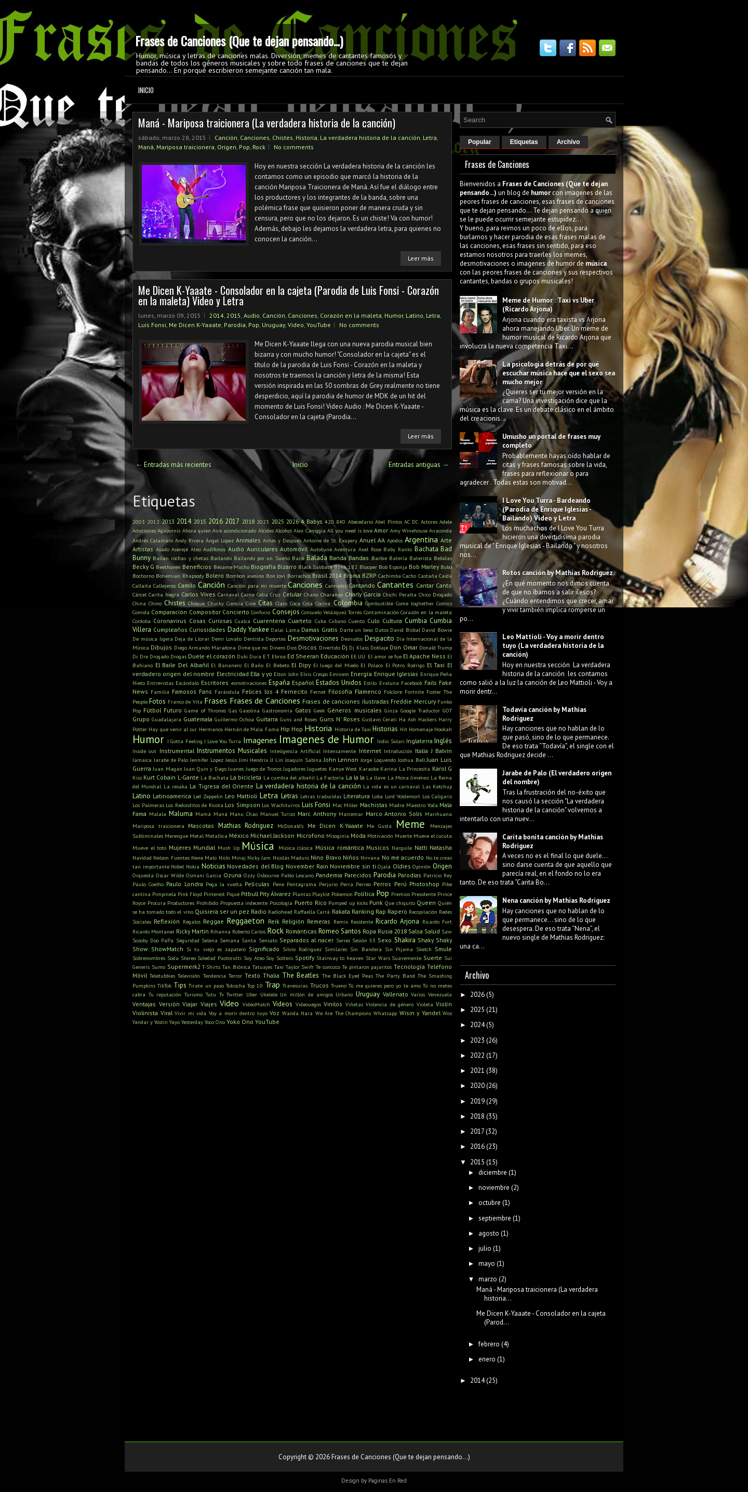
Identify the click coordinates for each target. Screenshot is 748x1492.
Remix (340, 921)
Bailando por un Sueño (262, 558)
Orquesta (143, 875)
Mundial (204, 847)
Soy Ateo (254, 958)
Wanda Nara (297, 1013)
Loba (377, 796)
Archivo (568, 142)
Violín (444, 1004)
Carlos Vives (198, 594)
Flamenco (368, 691)
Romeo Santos (339, 931)
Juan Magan (167, 768)
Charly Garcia (363, 594)
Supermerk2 (184, 966)
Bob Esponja (393, 566)
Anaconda (440, 530)
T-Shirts (211, 966)
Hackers (427, 719)
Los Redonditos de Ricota (194, 805)
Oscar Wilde (170, 875)
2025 (278, 521)
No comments (294, 147)
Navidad (142, 857)
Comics (444, 603)
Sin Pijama (399, 949)
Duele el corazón (211, 656)
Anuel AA (372, 540)
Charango (331, 594)
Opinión (421, 866)
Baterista (420, 558)
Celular (292, 594)
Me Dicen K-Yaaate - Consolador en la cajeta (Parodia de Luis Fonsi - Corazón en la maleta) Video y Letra (288, 295)
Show (140, 949)
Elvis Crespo (313, 674)
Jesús (231, 759)
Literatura (356, 796)
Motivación (380, 835)
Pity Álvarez (275, 894)
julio (484, 1248)
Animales (248, 540)
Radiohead (280, 911)
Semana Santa (238, 940)
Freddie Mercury (413, 701)
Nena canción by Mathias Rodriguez (556, 900)
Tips (179, 985)
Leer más (421, 258)
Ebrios (279, 656)
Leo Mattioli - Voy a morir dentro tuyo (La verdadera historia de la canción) (553, 645)
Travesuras (295, 985)
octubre (489, 1202)
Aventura (345, 549)
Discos (307, 647)
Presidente (423, 894)
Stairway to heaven (340, 958)
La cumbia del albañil (289, 777)
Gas (233, 710)
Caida (445, 575)
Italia (421, 751)
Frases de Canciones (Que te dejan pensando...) (239, 40)
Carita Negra (164, 594)
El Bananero (226, 665)
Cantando (362, 585)
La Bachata (215, 777)
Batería (398, 558)
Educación (334, 656)
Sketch (424, 949)
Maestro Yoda (422, 805)
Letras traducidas (320, 796)
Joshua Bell (411, 759)
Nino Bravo (326, 857)
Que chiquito (400, 902)
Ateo (196, 549)
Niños (351, 857)
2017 (232, 521)
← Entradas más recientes (173, 464)
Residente (362, 921)
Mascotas (201, 825)
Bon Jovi (275, 575)
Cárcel (139, 594)
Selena (210, 940)
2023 (263, 521)
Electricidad (233, 674)
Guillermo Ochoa (234, 719)
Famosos (184, 691)
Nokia (192, 866)
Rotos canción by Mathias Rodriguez (557, 572)
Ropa (369, 931)
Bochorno (143, 575)
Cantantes (395, 584)
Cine (251, 603)
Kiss (137, 777)
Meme (410, 824)
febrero (489, 1344)
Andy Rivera (189, 540)
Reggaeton (245, 920)
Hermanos (211, 729)
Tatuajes (262, 966)
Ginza (391, 710)
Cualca (242, 621)
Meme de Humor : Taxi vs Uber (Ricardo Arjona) (548, 305)
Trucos (319, 985)
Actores (429, 521)
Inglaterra (419, 741)
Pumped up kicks (347, 902)
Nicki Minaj (232, 857)
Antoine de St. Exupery (330, 540)
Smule (443, 949)
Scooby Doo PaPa (152, 940)
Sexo (385, 940)
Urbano (344, 994)
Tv (221, 994)
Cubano (337, 621)
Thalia (271, 975)
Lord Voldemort (402, 796)
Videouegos (308, 1004)
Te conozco (328, 966)
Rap (381, 911)
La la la (355, 777)
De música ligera (152, 638)
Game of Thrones (204, 710)
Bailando (221, 558)
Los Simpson (242, 805)
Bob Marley (424, 566)
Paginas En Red (387, 1480)
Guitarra (267, 719)
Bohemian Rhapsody (180, 575)
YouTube (318, 325)
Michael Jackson (272, 835)
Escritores (215, 682)
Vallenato (395, 994)
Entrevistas (160, 682)
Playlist (321, 894)
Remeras (318, 921)
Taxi (279, 966)
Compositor (205, 612)
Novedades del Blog (255, 866)
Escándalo (187, 682)
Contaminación (381, 612)
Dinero (277, 647)
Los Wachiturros (281, 805)
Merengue (176, 835)
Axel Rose (369, 549)
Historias (385, 728)
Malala (157, 814)
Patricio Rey (437, 875)
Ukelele (268, 994)
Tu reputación (165, 994)
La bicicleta (245, 777)
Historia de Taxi (353, 729)
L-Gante (188, 777)
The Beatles (300, 975)
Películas (257, 884)
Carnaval (228, 594)
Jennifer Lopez (206, 759)
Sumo (158, 966)
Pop (244, 147)
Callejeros (164, 585)
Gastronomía (277, 710)
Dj (345, 647)
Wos (447, 1013)
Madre (396, 805)
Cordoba (141, 621)
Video (296, 325)
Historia (306, 137)
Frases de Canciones (265, 700)
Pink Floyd (190, 894)
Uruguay (273, 325)
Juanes (236, 768)
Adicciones (144, 530)
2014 (216, 315)
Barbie (379, 558)
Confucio (260, 612)
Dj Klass (358, 647)
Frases (215, 700)
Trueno (338, 985)
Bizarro (287, 566)
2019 (477, 1101)
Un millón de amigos (306, 994)
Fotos (157, 701)
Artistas (142, 549)
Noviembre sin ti (353, 866)
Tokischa (235, 985)
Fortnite (414, 691)
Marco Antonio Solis (394, 814)
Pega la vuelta (224, 884)
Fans (205, 691)
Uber (251, 994)
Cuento (357, 621)
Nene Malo (204, 857)
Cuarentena (269, 621)
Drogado (159, 656)
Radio (258, 911)
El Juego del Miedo (335, 665)
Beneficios (196, 566)
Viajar (189, 1004)
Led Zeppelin (208, 796)
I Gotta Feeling (184, 741)
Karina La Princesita (405, 768)
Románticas (301, 931)
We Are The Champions (343, 1013)
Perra (346, 884)
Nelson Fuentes (171, 857)
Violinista (145, 1013)
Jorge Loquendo (378, 759)
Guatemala (197, 719)
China (139, 603)
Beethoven (168, 566)
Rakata (341, 911)
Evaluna (389, 682)
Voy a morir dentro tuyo (238, 1013)
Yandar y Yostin (150, 1022)
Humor (393, 315)
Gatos (303, 710)
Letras (289, 796)
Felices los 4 (260, 691)
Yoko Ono (239, 1022)
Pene (278, 884)
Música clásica (295, 847)
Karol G (442, 768)
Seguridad (187, 940)
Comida (141, 612)
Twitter (234, 994)
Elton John (286, 674)
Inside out (144, 751)
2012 (153, 521)
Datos (382, 629)
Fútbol (152, 710)
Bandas (359, 558)
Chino (155, 603)
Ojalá (384, 866)
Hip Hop (291, 729)
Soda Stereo (181, 958)
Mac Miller (345, 805)
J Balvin (441, 751)
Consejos (286, 611)
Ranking (363, 911)
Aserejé (179, 549)
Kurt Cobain (159, 777)
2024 (477, 1024)
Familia (160, 691)
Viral (166, 1013)
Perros (382, 884)
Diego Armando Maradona (205, 647)
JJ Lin (276, 759)
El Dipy (301, 665)
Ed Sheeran (303, 656)
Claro (281, 603)
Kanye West (343, 768)
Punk (376, 902)
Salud (432, 931)
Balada (316, 557)
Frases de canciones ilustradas (345, 701)
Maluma (181, 813)
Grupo (141, 719)
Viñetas (354, 1004)
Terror (235, 975)
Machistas (374, 805)
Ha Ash (407, 719)
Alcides (266, 530)
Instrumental (176, 751)
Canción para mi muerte (257, 585)
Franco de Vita (185, 701)
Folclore (393, 691)
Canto (444, 585)
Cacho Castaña (420, 575)
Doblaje (379, 647)
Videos (282, 1004)
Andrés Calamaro (152, 540)
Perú (400, 884)
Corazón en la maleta (351, 315)
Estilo (370, 682)
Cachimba (389, 575)
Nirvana (370, 857)
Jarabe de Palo (171, 759)
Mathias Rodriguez (246, 825)
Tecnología (409, 966)
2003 (138, 521)
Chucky (216, 603)
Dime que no (253, 647)
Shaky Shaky (435, 940)
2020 (477, 1085)
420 (329, 521)
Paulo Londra (184, 884)
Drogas (178, 656)
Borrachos (299, 575)
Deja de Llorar (192, 638)
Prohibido (207, 902)
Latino (414, 315)
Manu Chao (244, 814)
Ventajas (144, 1004)
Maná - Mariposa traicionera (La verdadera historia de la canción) (266, 123)
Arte (446, 540)
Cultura (392, 621)
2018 (248, 521)
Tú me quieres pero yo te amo (385, 985)
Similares (336, 949)
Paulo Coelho (148, 884)
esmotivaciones (248, 682)
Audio (252, 315)
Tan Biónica (236, 966)
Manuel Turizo (277, 814)
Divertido (329, 647)
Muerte (403, 835)
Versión (169, 1004)
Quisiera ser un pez (222, 911)
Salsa (415, 931)
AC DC (411, 521)
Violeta (425, 1004)
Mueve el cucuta (432, 835)
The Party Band (395, 975)
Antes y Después (282, 540)
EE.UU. (358, 656)
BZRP (369, 575)
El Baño (254, 665)
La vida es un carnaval (391, 786)
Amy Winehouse (409, 530)
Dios (292, 647)
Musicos (377, 847)
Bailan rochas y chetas (180, 558)
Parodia (235, 325)
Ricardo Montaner (153, 931)
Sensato (268, 940)
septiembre (494, 1218)
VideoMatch (256, 1004)
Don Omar (403, 647)
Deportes (275, 638)
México (239, 835)
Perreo (363, 884)
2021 (477, 1070)
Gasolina (249, 710)
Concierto (235, 612)
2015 (233, 315)
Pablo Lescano (297, 875)
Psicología (281, 902)
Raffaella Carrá (312, 911)
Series (343, 940)
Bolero (215, 575)
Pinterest (214, 894)
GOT (447, 710)
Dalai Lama (285, 629)
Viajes (209, 1004)
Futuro (173, 710)
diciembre (492, 1172)
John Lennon (341, 759)
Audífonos (214, 549)
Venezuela (440, 994)
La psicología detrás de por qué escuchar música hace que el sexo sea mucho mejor (558, 373)
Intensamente (339, 751)
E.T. (266, 656)
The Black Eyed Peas (347, 975)
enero (487, 1359)
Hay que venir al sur (173, 729)
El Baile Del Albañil (182, 665)
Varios (418, 994)
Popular (479, 142)
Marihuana (438, 814)
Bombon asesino (245, 575)
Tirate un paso (206, 985)
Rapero (397, 911)
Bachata (426, 548)
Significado (264, 949)
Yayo (174, 1022)
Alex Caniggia (309, 530)
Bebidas (443, 558)
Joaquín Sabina (303, 759)
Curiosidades (207, 629)
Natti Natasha (433, 847)
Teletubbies (162, 975)
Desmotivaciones (313, 638)
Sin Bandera (365, 949)
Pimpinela (164, 894)
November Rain (307, 866)
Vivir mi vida (190, 1013)
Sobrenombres (148, 958)
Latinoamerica (172, 796)
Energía (361, 674)
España (279, 682)
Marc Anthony (317, 814)
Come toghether (415, 603)
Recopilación (423, 911)
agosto (488, 1233)
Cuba (320, 621)
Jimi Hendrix (254, 759)
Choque (196, 603)
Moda (358, 835)
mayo (486, 1263)
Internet (370, 751)
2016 (215, 521)
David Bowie (437, 629)
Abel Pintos (388, 521)
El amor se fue (385, 656)
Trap (272, 984)
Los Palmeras (148, 805)
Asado (162, 549)
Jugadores (294, 768)
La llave (375, 777)
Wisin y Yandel (419, 1013)
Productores (180, 902)
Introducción (398, 751)
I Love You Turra (223, 741)
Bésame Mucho (231, 566)
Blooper (368, 566)
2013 (168, 521)
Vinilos (333, 1004)
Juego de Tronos (264, 768)
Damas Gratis (319, 629)
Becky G (143, 566)
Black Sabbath (315, 566)
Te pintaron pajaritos (367, 966)
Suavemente (406, 958)
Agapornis (168, 530)
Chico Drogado (435, 594)
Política (364, 894)
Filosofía (340, 691)
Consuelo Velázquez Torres (331, 612)
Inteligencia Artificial (295, 751)
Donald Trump (435, 647)
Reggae (213, 921)
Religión (293, 921)
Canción (226, 137)
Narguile (402, 847)
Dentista (254, 638)
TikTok (164, 985)
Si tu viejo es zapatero (216, 949)
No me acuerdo (403, 857)
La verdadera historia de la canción (370, 137)
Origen (226, 147)
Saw (447, 931)
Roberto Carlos (248, 931)
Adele (445, 521)
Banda (337, 558)
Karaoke (369, 768)
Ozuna (232, 875)
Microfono (311, 835)
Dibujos (161, 647)
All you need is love (349, 530)
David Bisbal (405, 629)
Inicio (146, 90)
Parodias (409, 875)
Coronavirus (169, 621)
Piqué (232, 894)
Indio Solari (390, 741)
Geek (319, 710)
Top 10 (255, 985)
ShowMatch (167, 949)
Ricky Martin (192, 931)
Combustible (379, 603)
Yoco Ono (215, 1022)
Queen (426, 902)
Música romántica (339, 847)
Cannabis (335, 585)
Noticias (213, 866)
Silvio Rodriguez (302, 949)
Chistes (282, 137)
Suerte (432, 958)
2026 (292, 521)
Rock (258, 147)
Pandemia (329, 875)
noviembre (494, 1187)
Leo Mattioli (241, 796)
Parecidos (357, 875)
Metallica (216, 835)
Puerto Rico (311, 902)
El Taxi (436, 665)
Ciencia (234, 603)
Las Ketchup (437, 786)
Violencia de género (389, 1004)
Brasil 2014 (326, 575)
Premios (400, 894)
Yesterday (192, 1022)
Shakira (405, 940)
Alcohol (283, 530)
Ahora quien (196, 530)
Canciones (255, 137)
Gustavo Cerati (379, 719)
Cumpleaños (170, 629)
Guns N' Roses (339, 719)
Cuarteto (300, 621)
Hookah (443, 729)
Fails (430, 682)
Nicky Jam (259, 857)
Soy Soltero (279, 958)
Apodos (395, 540)
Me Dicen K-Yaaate (195, 325)
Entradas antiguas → (419, 464)
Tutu (211, 994)
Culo (373, 621)
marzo (487, 1279)
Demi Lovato (226, 638)
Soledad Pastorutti (219, 958)
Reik (273, 921)
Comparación (169, 612)
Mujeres (180, 847)
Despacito (379, 638)
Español (303, 682)
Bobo (446, 566)
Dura (255, 656)
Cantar (425, 585)
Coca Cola (301, 603)
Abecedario (360, 521)
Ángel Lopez (220, 540)
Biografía (263, 566)
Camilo (187, 585)
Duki (242, 656)
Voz (274, 1013)
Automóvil (294, 549)
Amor (381, 530)
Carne (248, 594)
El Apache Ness (424, 656)
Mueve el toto (149, 847)
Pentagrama (301, 884)
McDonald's (290, 825)
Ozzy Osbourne (261, 875)
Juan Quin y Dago (205, 768)
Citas (265, 603)
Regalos (192, 921)
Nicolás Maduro (291, 857)
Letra (430, 137)
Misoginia (337, 835)
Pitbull (249, 894)
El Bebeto (277, 665)
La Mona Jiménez (408, 777)
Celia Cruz (268, 594)
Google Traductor (420, 710)
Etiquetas (524, 142)
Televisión (189, 975)
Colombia (348, 603)
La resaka (176, 786)
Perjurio (328, 884)
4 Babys (311, 521)
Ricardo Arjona (397, 921)
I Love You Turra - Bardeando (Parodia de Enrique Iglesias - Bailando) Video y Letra (546, 509)
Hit (403, 729)
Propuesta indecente (244, 902)
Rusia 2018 (392, 931)
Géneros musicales (354, 710)
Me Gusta (379, 825)
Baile (298, 558)
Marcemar (351, 814)
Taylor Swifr (300, 966)
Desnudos (352, 638)
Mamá (203, 814)
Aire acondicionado (234, 530)
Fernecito (294, 691)
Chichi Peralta (400, 594)
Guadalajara (166, 719)
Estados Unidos (339, 682)
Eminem (339, 674)
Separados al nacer (306, 940)
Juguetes (317, 768)
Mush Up (228, 847)
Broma (351, 575)
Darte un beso (356, 629)
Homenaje (421, 729)
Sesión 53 (364, 940)
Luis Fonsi (152, 325)
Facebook (411, 682)
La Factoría (330, 777)
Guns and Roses (298, 719)
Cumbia (416, 620)
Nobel (177, 866)
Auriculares (262, 549)
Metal (197, 835)
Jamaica (142, 759)
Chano (311, 594)
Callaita (141, 585)
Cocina (322, 603)
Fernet (318, 691)
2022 (477, 1055)
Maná (146, 147)
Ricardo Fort (437, 921)
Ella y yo (261, 674)
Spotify (304, 958)
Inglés (443, 740)
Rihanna (220, 931)
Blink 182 (345, 566)
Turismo (193, 994)
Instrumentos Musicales (232, 750)
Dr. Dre (140, 656)
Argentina (421, 539)
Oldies (402, 866)
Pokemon (342, 894)
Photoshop (424, 884)
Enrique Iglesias (396, 674)
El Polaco (371, 665)
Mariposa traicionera (185, 147)
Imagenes (260, 740)
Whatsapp (385, 1013)
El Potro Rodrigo (404, 665)
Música (258, 846)
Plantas (301, 894)
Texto (252, 975)
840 (340, 521)
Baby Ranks (397, 549)
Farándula (227, 691)
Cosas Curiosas (210, 621)
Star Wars (378, 958)
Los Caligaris (437, 796)
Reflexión (167, 921)
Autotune (321, 549)
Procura (157, 902)
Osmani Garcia (203, 875)
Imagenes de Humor (326, 739)
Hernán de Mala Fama (251, 729)
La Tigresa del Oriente (221, 786)
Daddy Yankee (248, 629)
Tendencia (214, 975)
